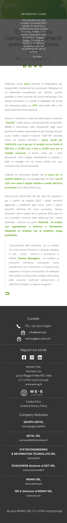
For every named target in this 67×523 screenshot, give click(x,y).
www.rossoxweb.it (33, 470)
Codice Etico (33, 401)
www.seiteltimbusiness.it (33, 440)
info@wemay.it (37, 332)
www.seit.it (33, 458)
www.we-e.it (33, 495)
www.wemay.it (33, 384)
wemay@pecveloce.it (37, 338)
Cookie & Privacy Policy (33, 405)
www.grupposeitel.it (33, 426)
